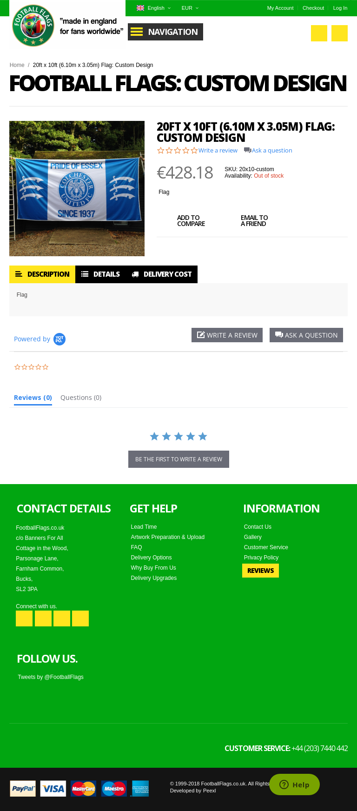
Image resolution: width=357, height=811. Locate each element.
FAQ (136, 547)
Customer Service (266, 547)
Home (17, 65)
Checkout (313, 8)
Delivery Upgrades (154, 578)
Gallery (253, 537)
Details (100, 274)
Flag (164, 192)
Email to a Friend (244, 222)
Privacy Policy (261, 557)
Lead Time (144, 527)
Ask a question (272, 150)
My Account (280, 8)
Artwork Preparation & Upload (168, 537)
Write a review (218, 150)
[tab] (33, 399)
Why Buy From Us (153, 568)
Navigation (173, 31)
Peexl (209, 790)
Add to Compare (181, 222)
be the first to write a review (178, 459)
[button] (306, 335)
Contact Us (257, 527)
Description (42, 274)
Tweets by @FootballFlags (51, 677)
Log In (340, 8)
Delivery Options (151, 557)
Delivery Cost (162, 274)
